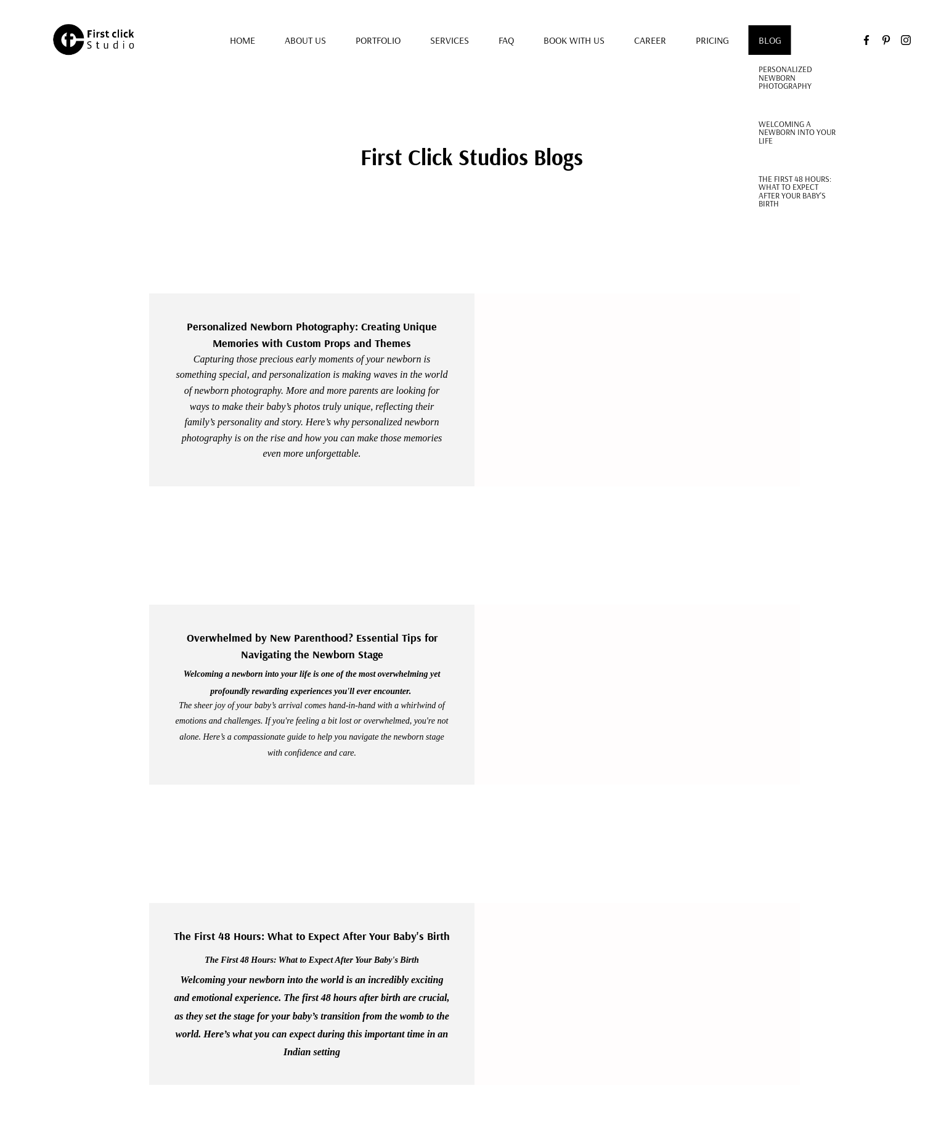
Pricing (712, 40)
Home (242, 40)
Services (449, 40)
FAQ (506, 40)
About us (305, 40)
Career (650, 40)
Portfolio (378, 40)
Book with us (574, 40)
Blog (770, 40)
